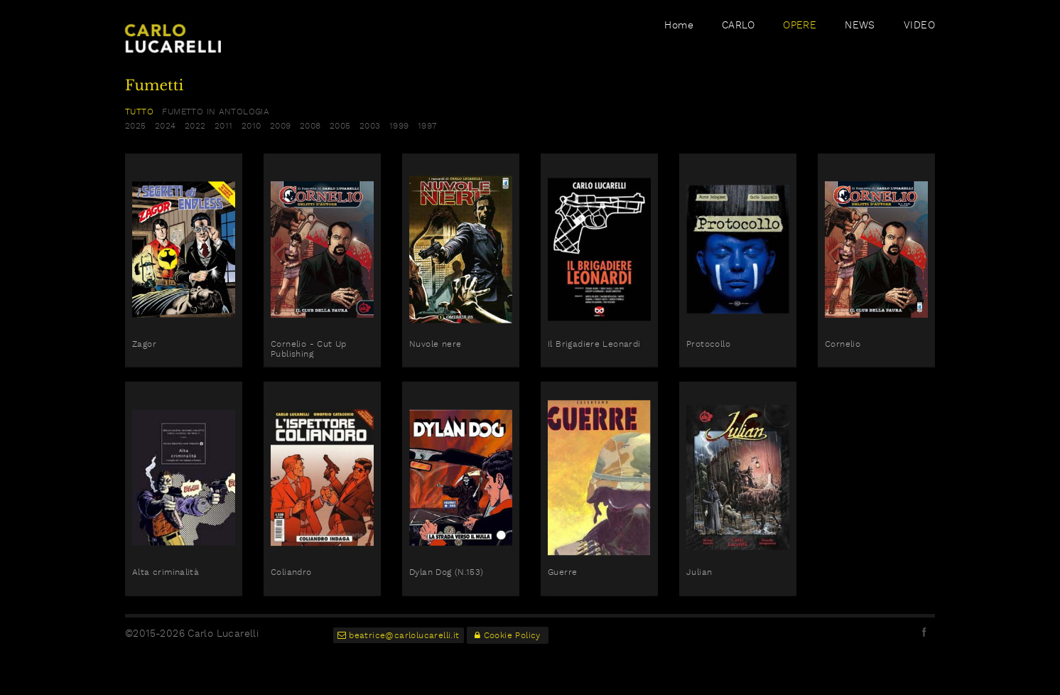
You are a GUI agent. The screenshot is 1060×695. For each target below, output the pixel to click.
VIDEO (919, 37)
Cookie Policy (508, 635)
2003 (370, 126)
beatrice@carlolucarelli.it (398, 635)
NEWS (860, 37)
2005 (340, 126)
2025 (135, 126)
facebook (924, 631)
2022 (195, 126)
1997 (427, 126)
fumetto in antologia (215, 112)
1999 (399, 126)
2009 (280, 126)
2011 (224, 126)
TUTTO (139, 112)
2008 (310, 126)
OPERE (799, 37)
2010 (251, 126)
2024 (165, 126)
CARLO (738, 37)
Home (678, 37)
